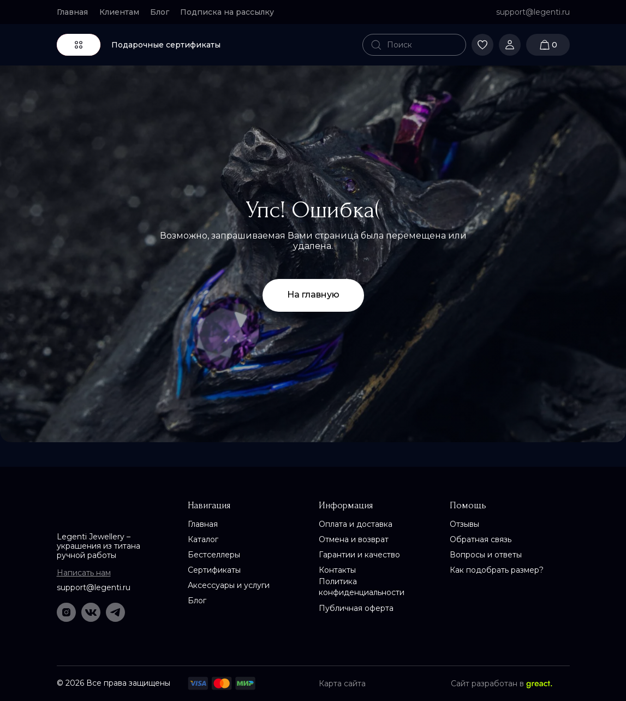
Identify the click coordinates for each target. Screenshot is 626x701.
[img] (313, 44)
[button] (231, 12)
